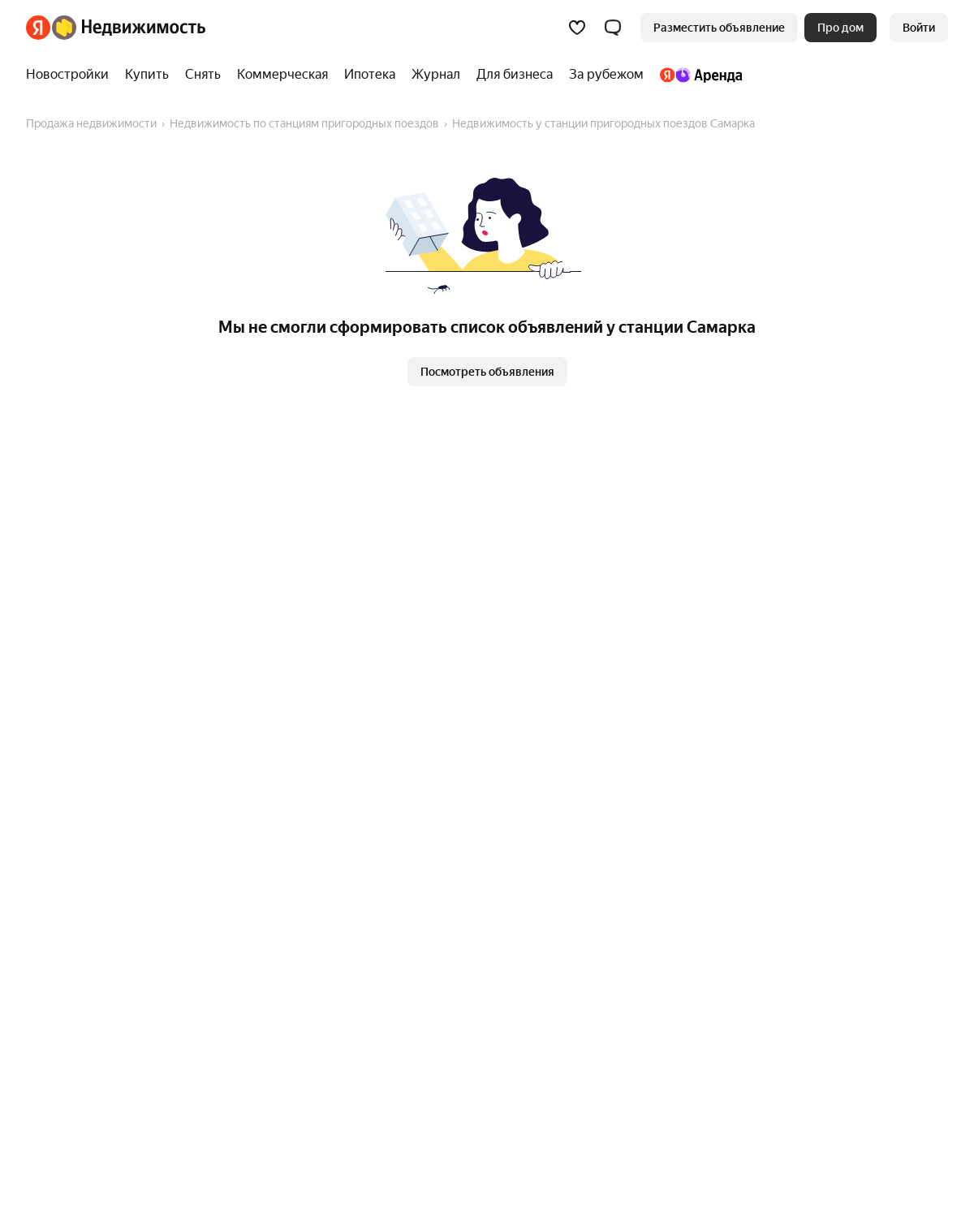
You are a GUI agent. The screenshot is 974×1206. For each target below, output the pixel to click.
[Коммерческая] (282, 74)
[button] (612, 27)
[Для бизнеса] (514, 74)
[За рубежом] (606, 74)
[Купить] (147, 74)
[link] (919, 27)
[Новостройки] (71, 74)
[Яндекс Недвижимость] (128, 27)
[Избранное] (577, 27)
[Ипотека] (369, 74)
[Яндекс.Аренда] (697, 74)
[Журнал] (435, 74)
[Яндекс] (38, 27)
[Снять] (203, 74)
